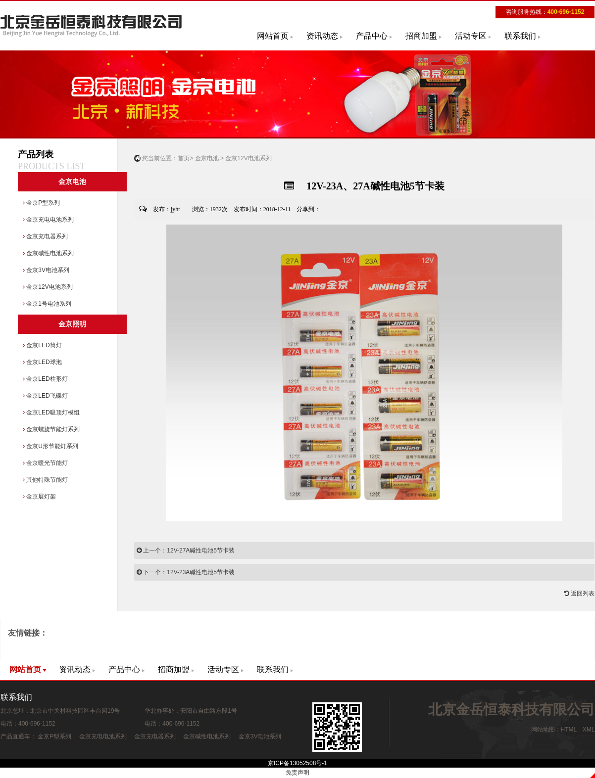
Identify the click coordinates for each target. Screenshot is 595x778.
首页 (184, 158)
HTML (569, 729)
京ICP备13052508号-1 (297, 763)
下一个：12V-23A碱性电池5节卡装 (186, 572)
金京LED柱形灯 (45, 378)
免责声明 (297, 772)
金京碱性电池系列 (48, 253)
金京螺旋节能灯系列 (51, 429)
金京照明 (72, 324)
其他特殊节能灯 (45, 479)
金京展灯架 (39, 496)
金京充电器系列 (45, 236)
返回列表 (579, 593)
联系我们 (520, 36)
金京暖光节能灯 (45, 462)
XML (589, 729)
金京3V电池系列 (46, 270)
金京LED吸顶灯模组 (51, 412)
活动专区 (471, 36)
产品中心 (372, 36)
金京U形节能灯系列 (50, 446)
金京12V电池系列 (48, 286)
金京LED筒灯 (42, 345)
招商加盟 (421, 36)
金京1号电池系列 (47, 303)
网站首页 (273, 36)
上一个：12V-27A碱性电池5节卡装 (186, 550)
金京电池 (72, 181)
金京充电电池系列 (48, 219)
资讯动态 (322, 36)
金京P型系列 (41, 202)
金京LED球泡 (42, 362)
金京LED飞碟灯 (45, 395)
